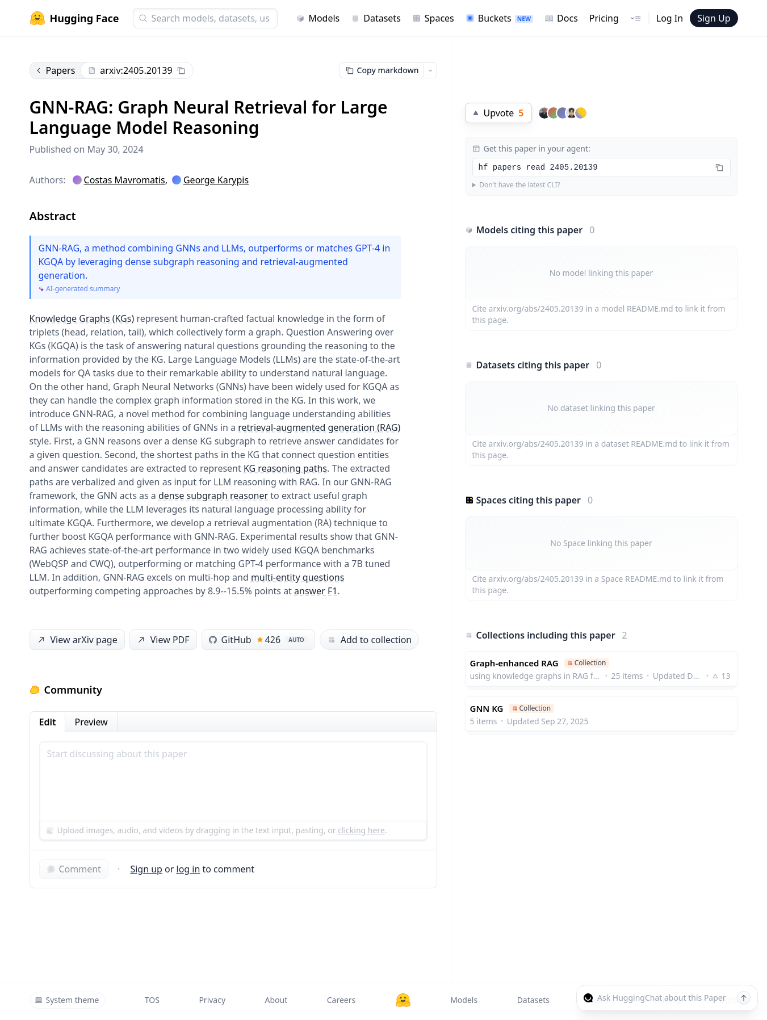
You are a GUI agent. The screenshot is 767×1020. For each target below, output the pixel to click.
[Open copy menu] (430, 70)
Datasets (376, 18)
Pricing (604, 18)
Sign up (146, 869)
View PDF (162, 640)
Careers (341, 999)
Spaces (433, 18)
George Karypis (216, 180)
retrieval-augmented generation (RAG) (319, 427)
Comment (74, 869)
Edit (47, 722)
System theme (67, 999)
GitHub (258, 640)
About (276, 999)
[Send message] (744, 998)
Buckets (499, 18)
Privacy (212, 999)
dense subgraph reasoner (213, 495)
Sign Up (713, 18)
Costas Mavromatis (124, 180)
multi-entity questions (298, 577)
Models (318, 18)
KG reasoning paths (285, 468)
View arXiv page (76, 640)
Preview (90, 722)
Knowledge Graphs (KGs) (82, 318)
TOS (152, 999)
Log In (669, 18)
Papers (55, 70)
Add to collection (369, 639)
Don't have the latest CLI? (519, 185)
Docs (561, 18)
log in (188, 869)
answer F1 (315, 591)
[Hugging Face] (403, 1000)
